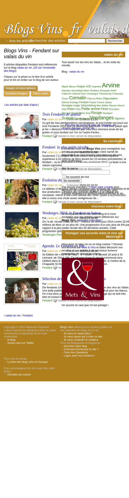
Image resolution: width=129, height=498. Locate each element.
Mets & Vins (88, 247)
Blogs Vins (66, 327)
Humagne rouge (71, 105)
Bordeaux (94, 90)
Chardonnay (105, 93)
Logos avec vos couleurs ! (79, 355)
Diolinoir (65, 102)
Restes (74, 113)
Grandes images (16, 93)
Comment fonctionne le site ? (81, 349)
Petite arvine (90, 109)
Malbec (105, 105)
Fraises (92, 102)
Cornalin (77, 97)
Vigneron (119, 118)
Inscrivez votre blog (75, 346)
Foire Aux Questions (76, 352)
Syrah (78, 118)
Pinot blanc (114, 109)
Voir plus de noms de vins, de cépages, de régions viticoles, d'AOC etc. (89, 126)
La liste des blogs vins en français (27, 361)
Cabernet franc (79, 94)
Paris (78, 109)
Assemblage (77, 90)
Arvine (111, 85)
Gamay (108, 102)
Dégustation (110, 98)
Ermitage (74, 102)
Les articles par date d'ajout (20, 104)
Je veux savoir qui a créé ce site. (83, 336)
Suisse (68, 118)
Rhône (82, 113)
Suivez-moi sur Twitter (20, 342)
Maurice (113, 105)
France (100, 102)
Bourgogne (105, 90)
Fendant (47, 136)
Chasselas (117, 93)
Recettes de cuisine (19, 374)
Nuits (64, 109)
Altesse (72, 86)
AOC (88, 86)
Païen (71, 109)
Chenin (65, 98)
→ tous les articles (18, 41)
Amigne (81, 86)
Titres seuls (40, 93)
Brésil (113, 90)
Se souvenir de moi (77, 176)
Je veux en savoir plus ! (78, 333)
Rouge (96, 113)
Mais (99, 105)
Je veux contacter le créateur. (81, 339)
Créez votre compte (101, 187)
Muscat (121, 105)
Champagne (92, 94)
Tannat (85, 118)
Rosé (88, 113)
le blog (11, 339)
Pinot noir (66, 113)
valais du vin (24, 67)
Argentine (96, 86)
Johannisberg (88, 105)
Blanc (87, 90)
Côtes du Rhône (94, 98)
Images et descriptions (21, 88)
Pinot (104, 109)
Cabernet (66, 93)
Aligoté (65, 86)
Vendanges (49, 234)
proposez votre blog (89, 220)
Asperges (66, 90)
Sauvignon (108, 113)
